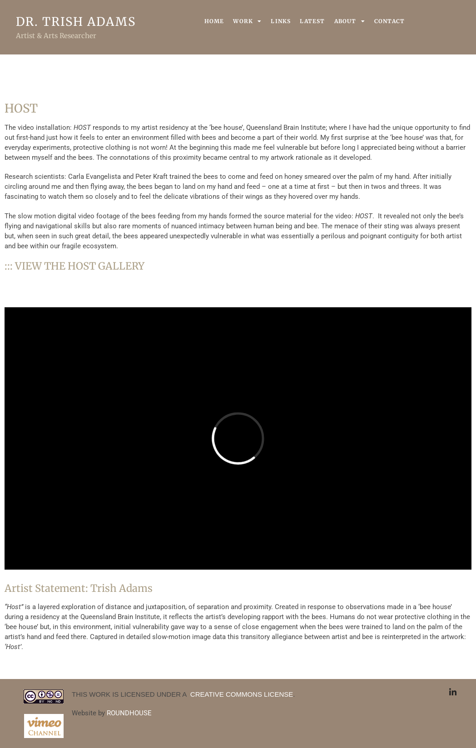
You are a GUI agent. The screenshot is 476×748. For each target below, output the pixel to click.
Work (247, 21)
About (349, 21)
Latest (312, 21)
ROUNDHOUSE (129, 713)
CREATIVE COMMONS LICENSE (240, 694)
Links (281, 21)
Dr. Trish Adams (76, 21)
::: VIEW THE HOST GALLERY (74, 266)
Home (214, 21)
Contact (389, 21)
